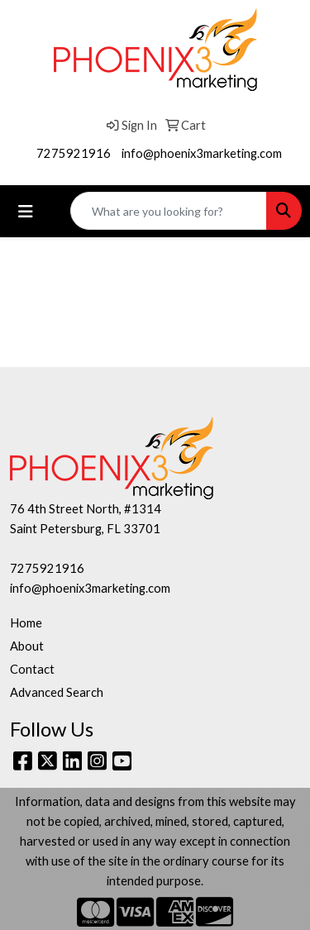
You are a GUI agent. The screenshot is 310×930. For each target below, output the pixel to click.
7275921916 (73, 153)
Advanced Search (56, 692)
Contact (32, 669)
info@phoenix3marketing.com (202, 153)
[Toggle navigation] (25, 211)
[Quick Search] (168, 211)
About (27, 646)
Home (26, 623)
